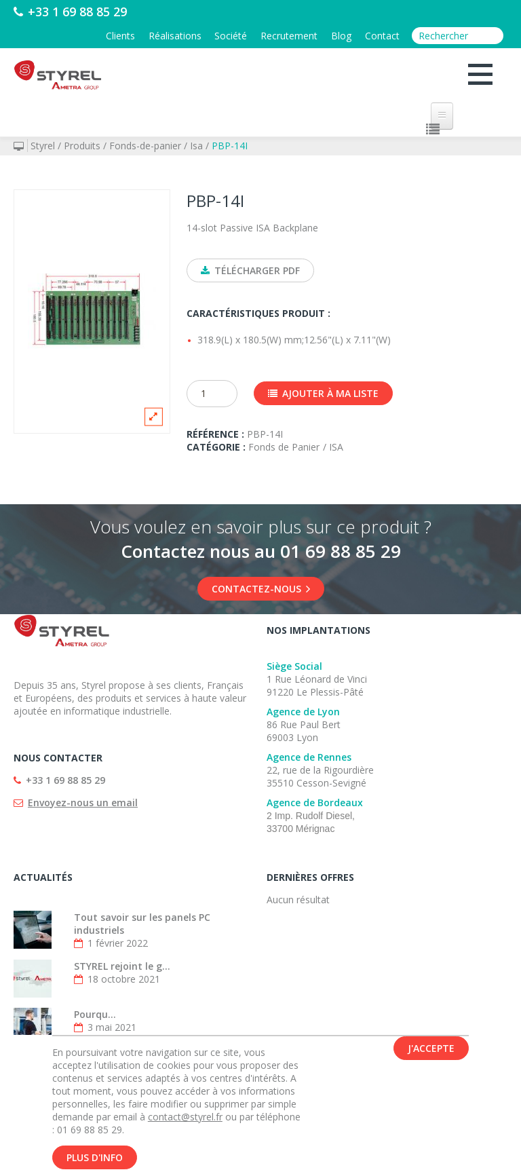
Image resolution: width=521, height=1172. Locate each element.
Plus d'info (94, 1158)
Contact (382, 35)
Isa (196, 145)
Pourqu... (95, 1014)
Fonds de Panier (284, 447)
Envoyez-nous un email (83, 803)
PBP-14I (230, 145)
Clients (119, 35)
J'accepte (431, 1049)
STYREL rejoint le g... (122, 966)
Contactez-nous (261, 589)
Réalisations (174, 35)
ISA (336, 447)
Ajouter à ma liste (323, 393)
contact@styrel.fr (185, 1118)
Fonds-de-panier (145, 145)
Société (230, 35)
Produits (82, 145)
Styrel (43, 145)
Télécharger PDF (250, 270)
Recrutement (288, 35)
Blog (341, 35)
